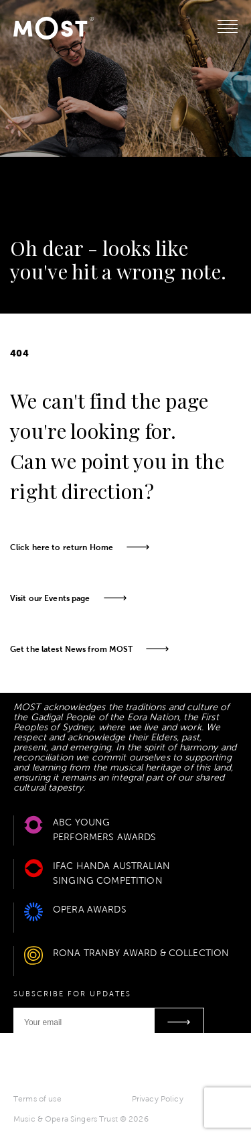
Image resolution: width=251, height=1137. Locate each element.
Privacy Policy (157, 1098)
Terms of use (37, 1098)
